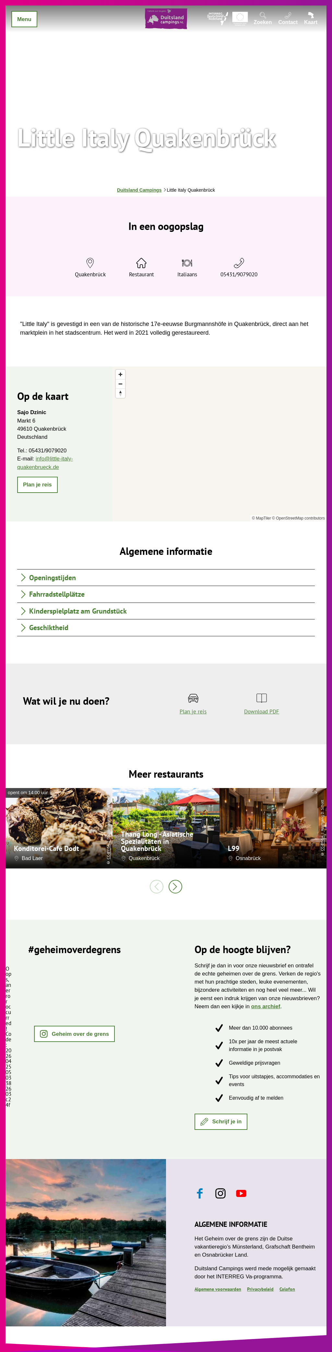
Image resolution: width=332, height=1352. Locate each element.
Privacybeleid (260, 1289)
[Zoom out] (120, 384)
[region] (219, 443)
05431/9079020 (238, 274)
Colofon (287, 1289)
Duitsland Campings (139, 190)
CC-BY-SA (108, 851)
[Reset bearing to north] (120, 393)
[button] (37, 485)
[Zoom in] (120, 374)
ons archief (265, 1006)
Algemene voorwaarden (218, 1289)
